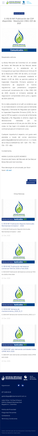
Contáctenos (6, 415)
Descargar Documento (31, 182)
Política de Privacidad (9, 409)
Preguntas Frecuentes (9, 412)
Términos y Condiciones (9, 418)
